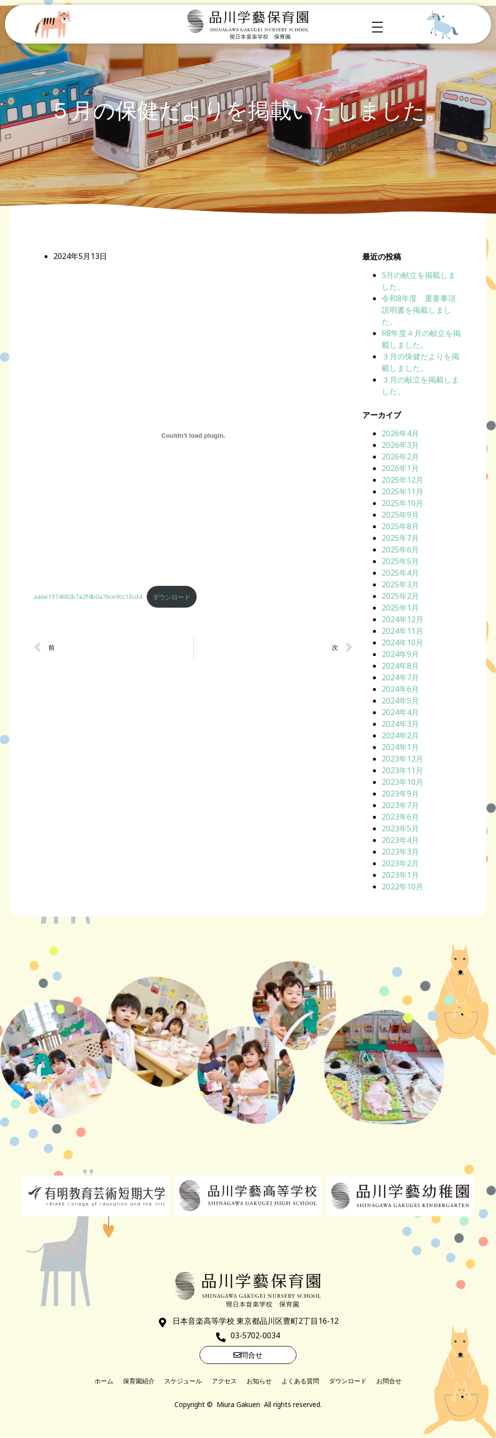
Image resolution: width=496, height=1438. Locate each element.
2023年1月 (400, 875)
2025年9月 (400, 514)
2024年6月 (400, 689)
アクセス (224, 1381)
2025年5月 (400, 561)
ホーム (103, 1381)
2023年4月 (400, 840)
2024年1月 (400, 747)
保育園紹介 (139, 1381)
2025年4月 (400, 572)
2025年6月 (400, 549)
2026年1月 (400, 468)
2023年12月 (402, 758)
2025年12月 (402, 479)
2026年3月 (400, 445)
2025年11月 (402, 491)
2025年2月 (400, 596)
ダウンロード (171, 597)
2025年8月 (400, 526)
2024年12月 (402, 619)
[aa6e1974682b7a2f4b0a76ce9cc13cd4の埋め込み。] (193, 435)
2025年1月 (400, 607)
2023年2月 (400, 863)
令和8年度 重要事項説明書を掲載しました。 (419, 310)
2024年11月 (402, 631)
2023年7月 (400, 805)
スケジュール (183, 1381)
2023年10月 (402, 782)
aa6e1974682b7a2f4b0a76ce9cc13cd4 (88, 597)
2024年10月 (402, 642)
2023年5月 (400, 828)
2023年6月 (400, 816)
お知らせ (259, 1381)
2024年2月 (400, 735)
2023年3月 (400, 851)
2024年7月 (400, 677)
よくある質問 (300, 1381)
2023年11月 (402, 770)
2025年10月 (402, 503)
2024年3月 (400, 724)
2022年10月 (402, 886)
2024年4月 (400, 712)
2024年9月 (400, 654)
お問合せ (389, 1381)
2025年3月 (400, 584)
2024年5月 (400, 700)
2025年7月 (400, 538)
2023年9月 (400, 793)
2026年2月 (400, 456)
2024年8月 (400, 665)
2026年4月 (400, 433)
